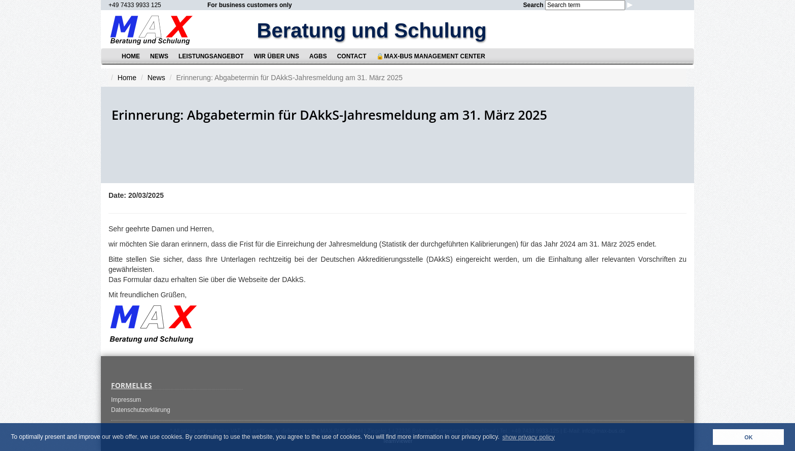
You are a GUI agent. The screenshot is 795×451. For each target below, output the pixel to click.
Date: (117, 195)
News (159, 56)
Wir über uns (276, 56)
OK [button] (748, 437)
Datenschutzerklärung (140, 409)
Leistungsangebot (211, 56)
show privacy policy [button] (528, 437)
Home (131, 56)
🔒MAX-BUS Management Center (430, 56)
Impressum (126, 399)
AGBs (318, 56)
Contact (352, 56)
